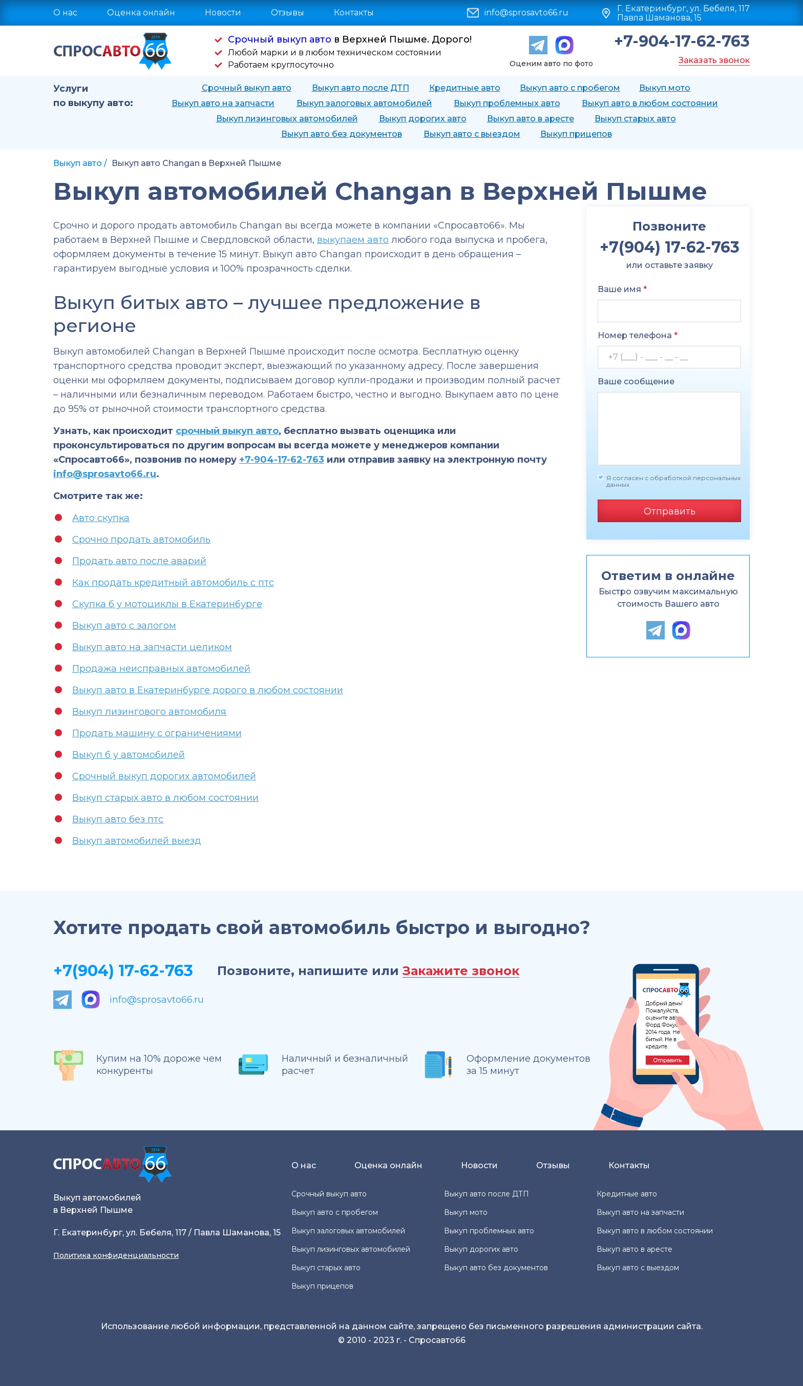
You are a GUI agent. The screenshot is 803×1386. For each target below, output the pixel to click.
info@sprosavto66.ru (526, 12)
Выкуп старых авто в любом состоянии (165, 797)
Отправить (669, 511)
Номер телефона (638, 335)
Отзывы (287, 12)
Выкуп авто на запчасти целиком (152, 647)
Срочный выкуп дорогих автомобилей (164, 776)
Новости (223, 12)
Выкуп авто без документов (341, 134)
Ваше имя (622, 289)
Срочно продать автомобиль (141, 539)
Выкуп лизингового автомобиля (149, 711)
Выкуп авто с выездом (472, 134)
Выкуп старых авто (635, 118)
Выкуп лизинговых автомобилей (287, 118)
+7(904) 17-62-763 (123, 970)
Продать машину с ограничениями (157, 733)
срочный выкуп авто (227, 431)
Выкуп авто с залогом (124, 625)
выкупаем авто (353, 239)
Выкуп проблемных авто (507, 103)
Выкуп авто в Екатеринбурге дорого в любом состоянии (207, 690)
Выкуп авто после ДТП (360, 88)
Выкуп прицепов (576, 134)
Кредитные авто (464, 88)
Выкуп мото (664, 88)
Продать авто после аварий (139, 561)
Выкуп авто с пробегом (570, 88)
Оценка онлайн (141, 12)
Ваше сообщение (636, 381)
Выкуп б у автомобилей (128, 754)
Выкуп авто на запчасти (223, 103)
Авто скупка (101, 518)
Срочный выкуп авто (279, 39)
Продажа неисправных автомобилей (161, 668)
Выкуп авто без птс (117, 819)
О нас (65, 12)
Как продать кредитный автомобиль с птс (173, 582)
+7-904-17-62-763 (682, 41)
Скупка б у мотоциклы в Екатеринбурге (167, 604)
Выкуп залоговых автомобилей (364, 103)
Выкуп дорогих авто (423, 118)
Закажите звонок (461, 971)
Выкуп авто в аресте (530, 118)
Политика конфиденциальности (116, 1255)
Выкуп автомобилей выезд (136, 840)
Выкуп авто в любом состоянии (650, 103)
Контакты (354, 12)
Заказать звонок (714, 60)
